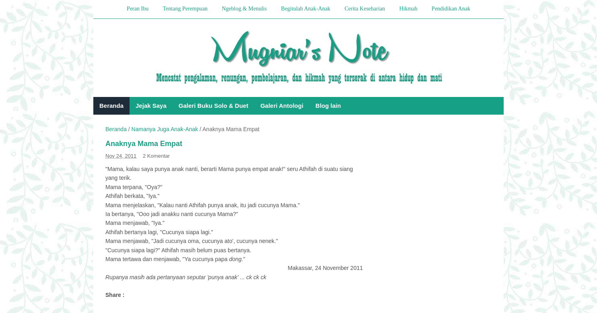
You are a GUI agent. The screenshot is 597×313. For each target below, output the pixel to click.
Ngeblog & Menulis (244, 9)
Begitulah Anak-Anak (305, 9)
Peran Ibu (137, 9)
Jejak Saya (151, 105)
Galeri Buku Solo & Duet (213, 105)
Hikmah (408, 9)
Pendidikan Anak (451, 9)
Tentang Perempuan (185, 9)
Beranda (111, 105)
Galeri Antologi (281, 105)
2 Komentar (156, 156)
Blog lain (328, 105)
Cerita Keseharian (364, 9)
